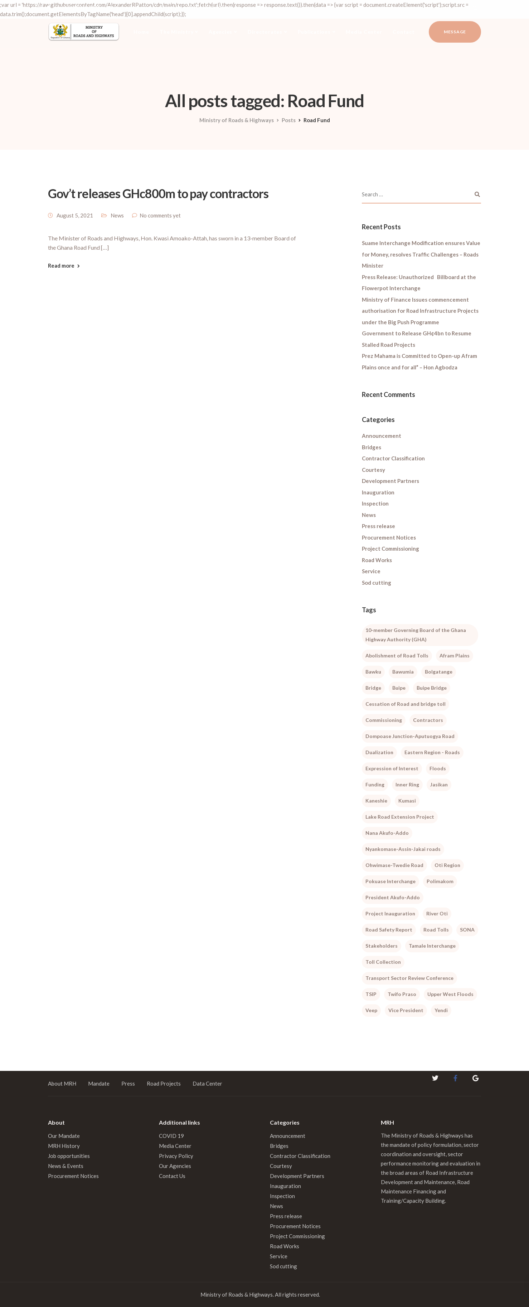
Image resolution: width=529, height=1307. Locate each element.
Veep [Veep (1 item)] (371, 1010)
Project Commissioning (390, 548)
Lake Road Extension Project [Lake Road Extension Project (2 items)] (399, 817)
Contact (403, 32)
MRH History (64, 1146)
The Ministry (176, 32)
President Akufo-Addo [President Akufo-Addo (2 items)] (392, 897)
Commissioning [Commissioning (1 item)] (383, 720)
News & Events (65, 1166)
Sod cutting (376, 582)
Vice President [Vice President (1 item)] (405, 1010)
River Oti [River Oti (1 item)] (437, 913)
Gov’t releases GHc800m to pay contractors (158, 193)
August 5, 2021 (75, 215)
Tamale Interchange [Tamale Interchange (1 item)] (432, 946)
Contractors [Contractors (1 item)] (428, 720)
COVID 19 (171, 1136)
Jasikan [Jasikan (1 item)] (439, 784)
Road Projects (164, 1083)
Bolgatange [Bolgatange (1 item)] (438, 672)
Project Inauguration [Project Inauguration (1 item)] (390, 913)
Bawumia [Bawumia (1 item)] (403, 672)
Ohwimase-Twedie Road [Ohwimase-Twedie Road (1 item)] (394, 865)
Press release (378, 526)
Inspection (375, 503)
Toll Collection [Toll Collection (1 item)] (383, 962)
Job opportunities (69, 1156)
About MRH (62, 1083)
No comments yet (160, 215)
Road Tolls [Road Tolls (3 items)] (436, 930)
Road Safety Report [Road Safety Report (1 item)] (388, 930)
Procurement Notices (389, 537)
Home (141, 32)
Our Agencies (175, 1166)
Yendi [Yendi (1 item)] (441, 1010)
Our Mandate (64, 1136)
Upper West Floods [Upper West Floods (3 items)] (450, 994)
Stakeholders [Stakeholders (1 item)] (381, 946)
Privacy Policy (176, 1156)
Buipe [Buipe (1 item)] (399, 688)
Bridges (371, 447)
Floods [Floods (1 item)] (437, 768)
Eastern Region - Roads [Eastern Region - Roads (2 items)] (432, 752)
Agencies (220, 32)
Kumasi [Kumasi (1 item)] (407, 801)
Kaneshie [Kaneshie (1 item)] (376, 801)
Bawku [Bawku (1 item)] (373, 672)
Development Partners (390, 481)
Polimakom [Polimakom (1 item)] (440, 881)
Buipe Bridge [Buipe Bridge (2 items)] (432, 688)
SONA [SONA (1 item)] (467, 930)
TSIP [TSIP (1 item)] (371, 994)
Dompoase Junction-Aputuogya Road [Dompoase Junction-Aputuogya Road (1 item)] (410, 736)
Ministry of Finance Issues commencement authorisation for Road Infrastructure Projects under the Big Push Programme (420, 310)
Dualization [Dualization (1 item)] (379, 752)
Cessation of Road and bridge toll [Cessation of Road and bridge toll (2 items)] (405, 704)
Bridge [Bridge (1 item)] (373, 688)
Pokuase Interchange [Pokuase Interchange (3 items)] (390, 881)
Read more (61, 265)
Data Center (207, 1083)
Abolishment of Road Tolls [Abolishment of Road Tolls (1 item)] (396, 655)
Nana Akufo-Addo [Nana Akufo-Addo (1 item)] (387, 833)
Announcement (381, 435)
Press (128, 1083)
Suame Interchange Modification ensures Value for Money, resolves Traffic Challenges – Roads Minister (421, 254)
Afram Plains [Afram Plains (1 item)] (455, 655)
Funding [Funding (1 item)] (374, 784)
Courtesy (373, 469)
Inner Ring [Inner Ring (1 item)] (407, 784)
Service (371, 571)
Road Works (377, 560)
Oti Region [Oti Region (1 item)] (447, 865)
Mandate (99, 1083)
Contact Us (172, 1176)
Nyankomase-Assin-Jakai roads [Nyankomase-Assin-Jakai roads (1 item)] (403, 849)
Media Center (364, 32)
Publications (314, 32)
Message (455, 31)
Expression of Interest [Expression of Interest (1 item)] (391, 768)
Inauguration (378, 492)
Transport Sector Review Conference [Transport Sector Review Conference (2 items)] (409, 978)
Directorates (265, 32)
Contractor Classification (393, 458)
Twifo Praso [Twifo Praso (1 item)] (402, 994)
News (117, 215)
